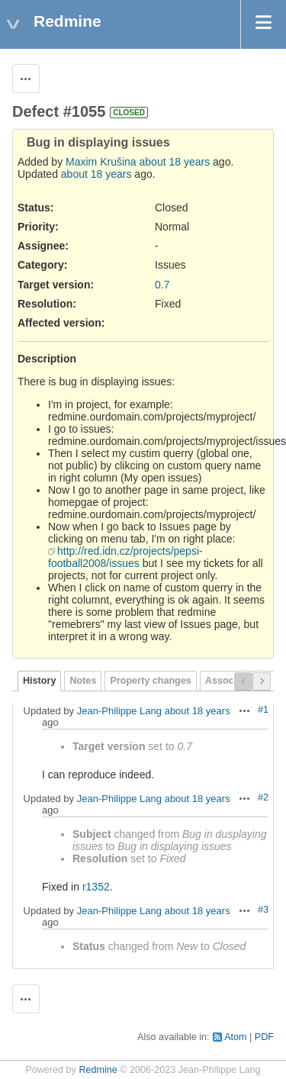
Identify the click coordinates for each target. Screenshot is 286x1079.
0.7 (162, 285)
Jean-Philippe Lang (119, 711)
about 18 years (175, 162)
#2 (263, 797)
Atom (235, 1037)
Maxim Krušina (101, 162)
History (39, 680)
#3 (263, 909)
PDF (264, 1037)
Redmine (98, 1070)
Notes (82, 680)
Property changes (150, 680)
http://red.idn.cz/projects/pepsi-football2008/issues (125, 557)
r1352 (96, 887)
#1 (263, 709)
